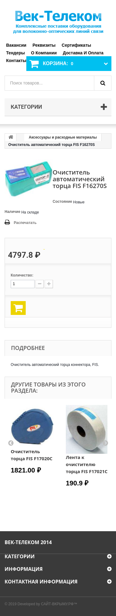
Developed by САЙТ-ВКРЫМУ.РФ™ (47, 604)
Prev (11, 443)
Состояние (62, 201)
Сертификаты (76, 45)
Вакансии (16, 45)
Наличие (12, 212)
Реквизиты (43, 45)
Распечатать (25, 223)
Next (105, 443)
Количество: (22, 275)
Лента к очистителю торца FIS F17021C (86, 464)
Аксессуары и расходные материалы (63, 137)
